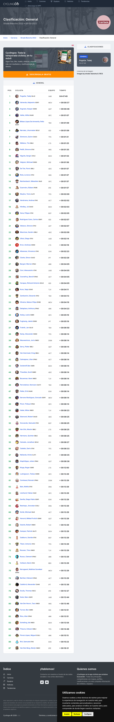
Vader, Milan (24, 410)
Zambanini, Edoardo (28, 296)
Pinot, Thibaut (25, 404)
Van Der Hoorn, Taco (28, 603)
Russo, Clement (26, 556)
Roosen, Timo (25, 550)
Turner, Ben (24, 610)
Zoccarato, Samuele (27, 423)
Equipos (10, 681)
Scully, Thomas (26, 591)
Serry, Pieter (24, 346)
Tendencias (11, 688)
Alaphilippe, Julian (27, 461)
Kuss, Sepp (24, 289)
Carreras (14, 38)
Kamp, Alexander (26, 334)
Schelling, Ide (25, 622)
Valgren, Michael (26, 162)
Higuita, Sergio (25, 156)
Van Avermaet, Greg (27, 353)
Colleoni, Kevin (25, 563)
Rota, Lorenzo (25, 175)
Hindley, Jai (24, 206)
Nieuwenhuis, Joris (27, 340)
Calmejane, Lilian (26, 359)
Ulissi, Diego (25, 238)
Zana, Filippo (25, 213)
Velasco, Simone (26, 226)
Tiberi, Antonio (25, 544)
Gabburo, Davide (26, 537)
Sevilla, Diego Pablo (27, 499)
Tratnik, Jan (24, 327)
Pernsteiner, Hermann (28, 385)
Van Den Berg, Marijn (28, 648)
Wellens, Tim (25, 143)
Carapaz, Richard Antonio (30, 283)
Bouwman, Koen (26, 378)
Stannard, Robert (26, 416)
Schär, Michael (25, 512)
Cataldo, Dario (25, 448)
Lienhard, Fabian (26, 493)
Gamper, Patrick (26, 531)
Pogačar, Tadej (25, 96)
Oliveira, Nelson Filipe (28, 302)
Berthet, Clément (26, 578)
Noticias (10, 685)
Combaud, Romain (27, 480)
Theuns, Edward (26, 629)
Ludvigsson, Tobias (27, 474)
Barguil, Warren (26, 264)
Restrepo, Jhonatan (27, 505)
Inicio (5, 38)
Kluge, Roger (25, 467)
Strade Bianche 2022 (28, 38)
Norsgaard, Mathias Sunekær (31, 569)
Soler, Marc (24, 597)
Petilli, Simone (25, 149)
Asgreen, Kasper (26, 109)
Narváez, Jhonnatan (27, 130)
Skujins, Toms (25, 194)
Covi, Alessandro (26, 270)
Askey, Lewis (25, 315)
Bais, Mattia (24, 486)
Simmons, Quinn (26, 137)
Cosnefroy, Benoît (27, 276)
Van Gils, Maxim (26, 429)
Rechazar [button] (77, 714)
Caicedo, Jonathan (27, 442)
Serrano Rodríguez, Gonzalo (31, 397)
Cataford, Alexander (27, 584)
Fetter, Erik (24, 391)
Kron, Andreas (25, 245)
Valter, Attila (24, 115)
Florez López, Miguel (28, 635)
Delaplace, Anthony (27, 308)
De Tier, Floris (25, 168)
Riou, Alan (24, 616)
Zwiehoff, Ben (25, 366)
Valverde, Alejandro (27, 102)
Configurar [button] (88, 714)
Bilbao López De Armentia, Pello (32, 121)
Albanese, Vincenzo (27, 251)
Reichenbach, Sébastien (29, 181)
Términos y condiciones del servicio (51, 715)
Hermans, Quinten (27, 436)
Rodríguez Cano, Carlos (29, 219)
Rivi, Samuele (25, 642)
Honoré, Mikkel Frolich (28, 518)
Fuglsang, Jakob (26, 321)
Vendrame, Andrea (27, 200)
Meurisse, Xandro (27, 232)
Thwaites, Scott (26, 372)
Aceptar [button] (67, 714)
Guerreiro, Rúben (26, 187)
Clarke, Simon (25, 257)
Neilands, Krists (26, 455)
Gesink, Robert (25, 525)
